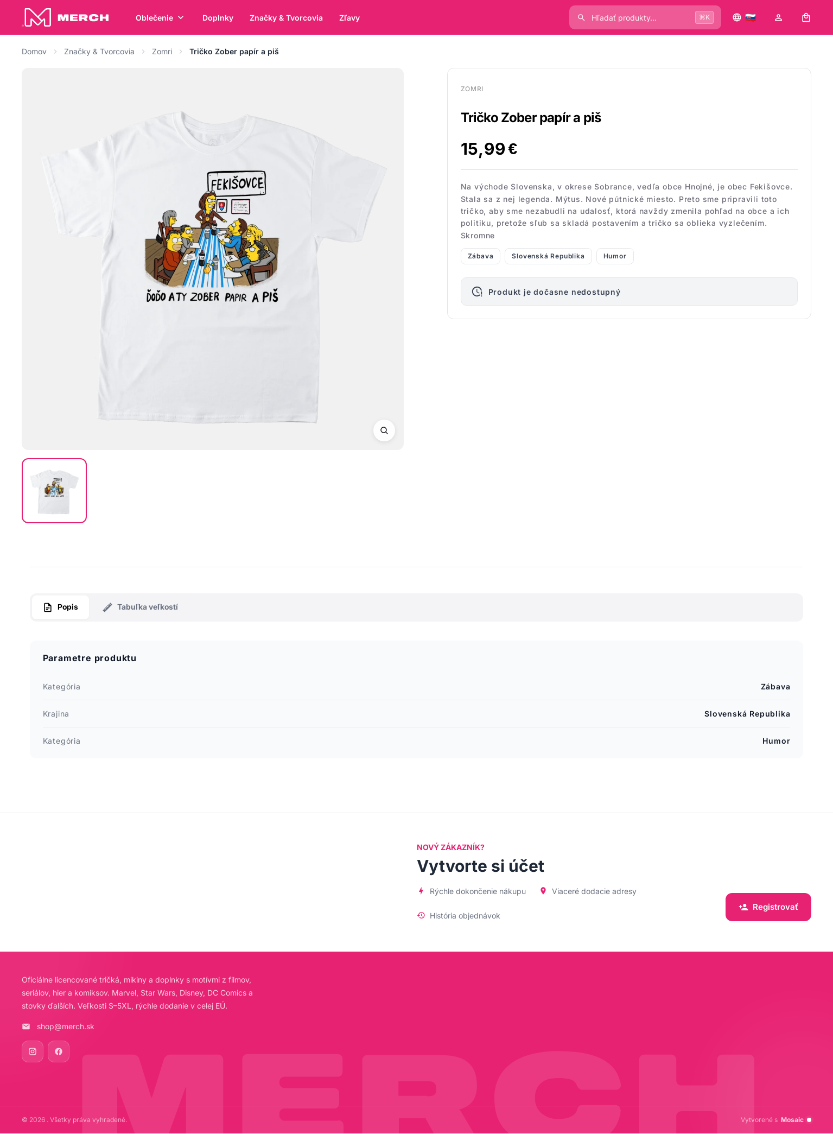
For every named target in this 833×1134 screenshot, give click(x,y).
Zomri (162, 51)
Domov (34, 51)
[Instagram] (32, 1052)
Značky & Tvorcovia (99, 51)
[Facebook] (58, 1052)
